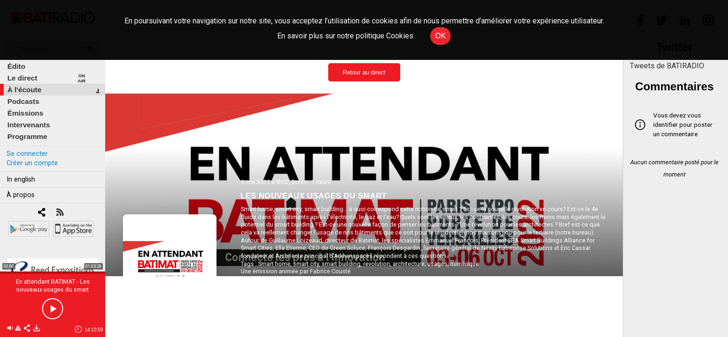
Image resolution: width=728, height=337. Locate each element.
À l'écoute (24, 90)
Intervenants (28, 125)
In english (21, 179)
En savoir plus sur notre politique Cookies (345, 35)
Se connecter (27, 154)
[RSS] (59, 213)
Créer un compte (32, 163)
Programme (27, 136)
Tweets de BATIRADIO (667, 65)
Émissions (25, 113)
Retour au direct (364, 72)
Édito (16, 66)
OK (440, 36)
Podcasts (23, 101)
